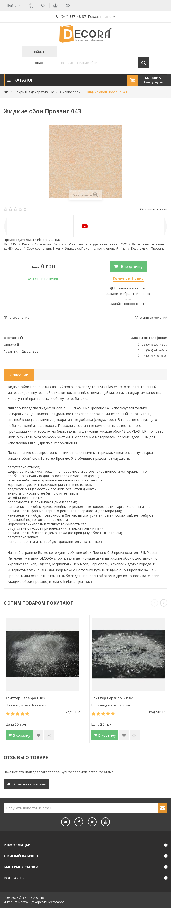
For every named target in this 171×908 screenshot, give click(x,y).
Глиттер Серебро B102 (25, 698)
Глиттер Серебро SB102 (112, 698)
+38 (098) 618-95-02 (152, 356)
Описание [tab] (19, 374)
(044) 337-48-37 (83, 16)
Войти (12, 5)
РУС (31, 5)
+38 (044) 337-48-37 (152, 344)
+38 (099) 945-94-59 (152, 350)
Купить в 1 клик (128, 278)
